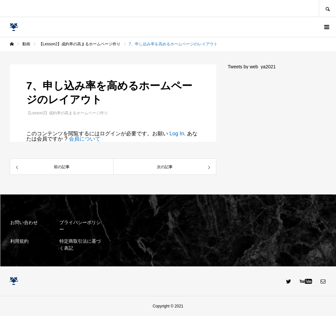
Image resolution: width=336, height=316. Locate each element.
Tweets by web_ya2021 (252, 66)
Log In (176, 133)
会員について (84, 139)
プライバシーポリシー (80, 226)
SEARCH (327, 8)
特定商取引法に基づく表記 (80, 244)
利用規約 (19, 241)
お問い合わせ (24, 222)
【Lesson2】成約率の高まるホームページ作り (67, 113)
